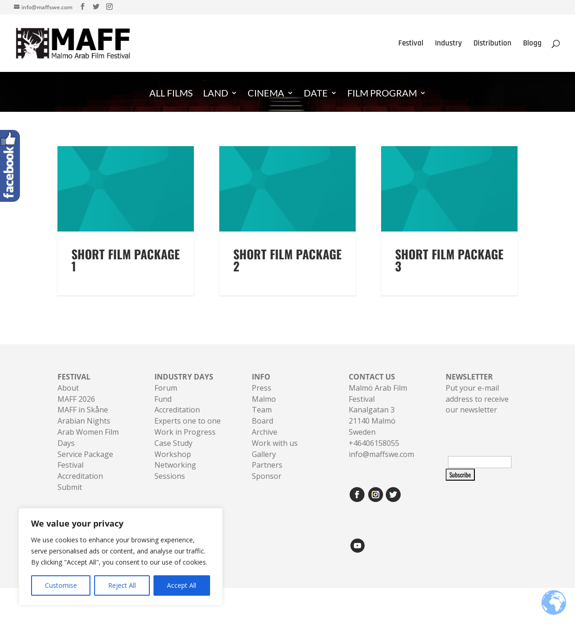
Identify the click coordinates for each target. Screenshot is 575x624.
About (68, 399)
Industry (448, 44)
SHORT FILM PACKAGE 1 (125, 271)
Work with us (275, 454)
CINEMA (266, 94)
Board (262, 432)
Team (262, 421)
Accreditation (177, 421)
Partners (267, 476)
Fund (163, 410)
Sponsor (266, 487)
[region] (121, 556)
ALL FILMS (171, 94)
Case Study (173, 454)
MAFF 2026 (76, 410)
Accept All (181, 585)
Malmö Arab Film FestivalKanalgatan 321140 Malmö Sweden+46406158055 (378, 421)
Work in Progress (185, 443)
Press (261, 399)
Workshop (172, 465)
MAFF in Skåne (83, 421)
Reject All (122, 585)
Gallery (264, 465)
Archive (264, 443)
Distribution (492, 44)
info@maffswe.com (381, 465)
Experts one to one (187, 432)
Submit (70, 498)
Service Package (85, 465)
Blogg (532, 44)
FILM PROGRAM (382, 94)
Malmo (264, 410)
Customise (61, 585)
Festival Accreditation (80, 482)
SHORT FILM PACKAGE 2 (287, 271)
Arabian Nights (84, 432)
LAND (215, 94)
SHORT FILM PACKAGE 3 (449, 271)
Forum (165, 399)
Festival (410, 44)
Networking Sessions (175, 482)
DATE (316, 94)
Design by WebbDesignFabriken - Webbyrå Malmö (132, 611)
